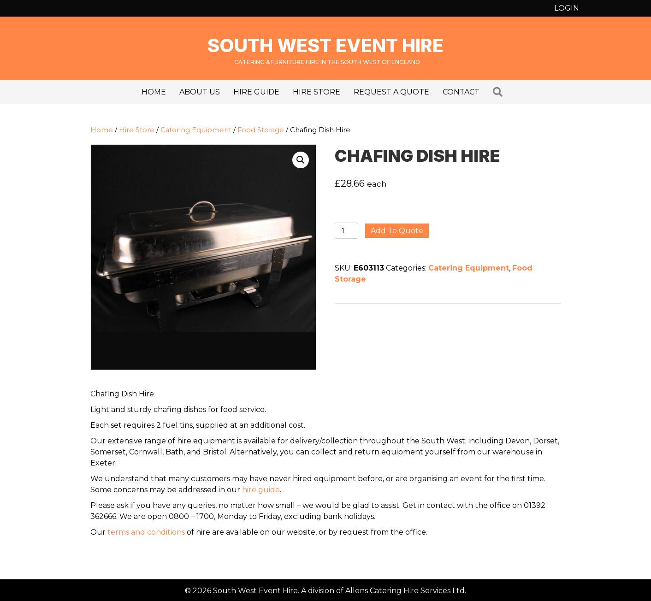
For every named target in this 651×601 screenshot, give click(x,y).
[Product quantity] (346, 231)
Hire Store (316, 92)
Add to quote (397, 230)
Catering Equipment (195, 130)
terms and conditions (146, 532)
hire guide (261, 489)
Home (154, 92)
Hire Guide (256, 92)
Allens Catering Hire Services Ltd (405, 590)
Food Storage (260, 130)
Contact (461, 92)
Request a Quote (391, 92)
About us (199, 92)
